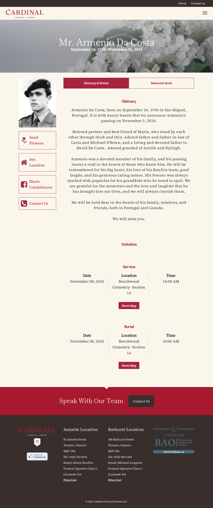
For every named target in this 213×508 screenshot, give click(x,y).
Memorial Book (161, 83)
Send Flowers (36, 140)
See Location (37, 162)
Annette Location (80, 429)
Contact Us (38, 203)
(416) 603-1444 (123, 457)
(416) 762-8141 (78, 457)
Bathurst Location (126, 429)
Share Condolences (40, 184)
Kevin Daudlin (83, 463)
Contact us (198, 3)
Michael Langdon (130, 463)
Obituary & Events (96, 83)
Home (182, 3)
